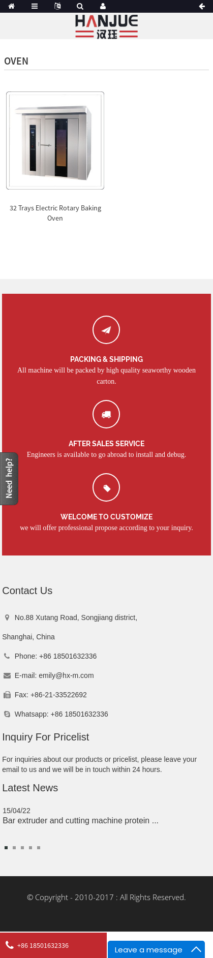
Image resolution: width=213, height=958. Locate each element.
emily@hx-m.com (66, 675)
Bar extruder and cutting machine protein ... (81, 820)
